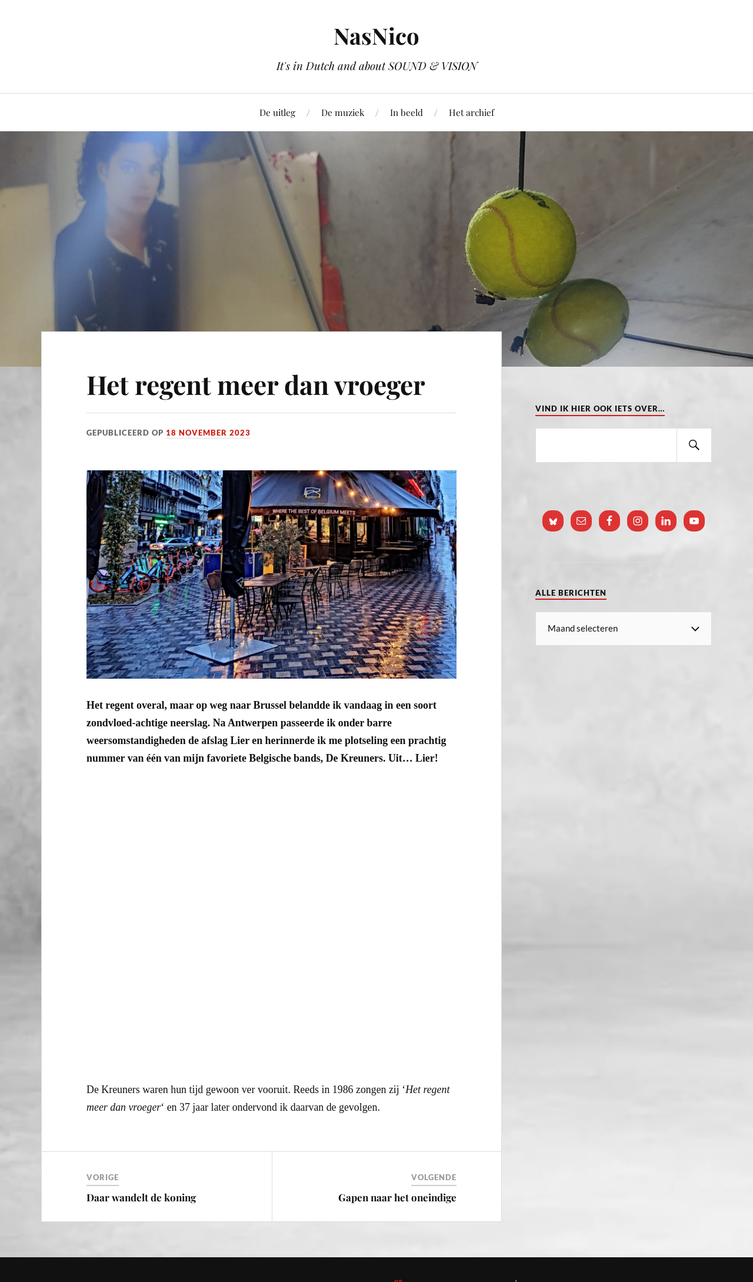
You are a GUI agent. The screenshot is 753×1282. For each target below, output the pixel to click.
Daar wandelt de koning (141, 1197)
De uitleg (277, 112)
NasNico (376, 36)
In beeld (406, 112)
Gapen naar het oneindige (397, 1197)
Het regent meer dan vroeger (255, 384)
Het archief (471, 112)
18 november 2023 (208, 432)
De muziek (342, 112)
